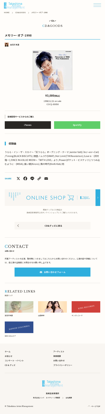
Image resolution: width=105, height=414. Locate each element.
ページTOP (95, 406)
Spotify (77, 124)
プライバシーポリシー (62, 365)
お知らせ (8, 356)
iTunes (28, 124)
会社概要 (69, 397)
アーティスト (58, 351)
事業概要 (57, 356)
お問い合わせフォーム (53, 272)
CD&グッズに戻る (53, 225)
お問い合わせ (59, 360)
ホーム (7, 351)
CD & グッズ (10, 365)
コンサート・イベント (14, 360)
